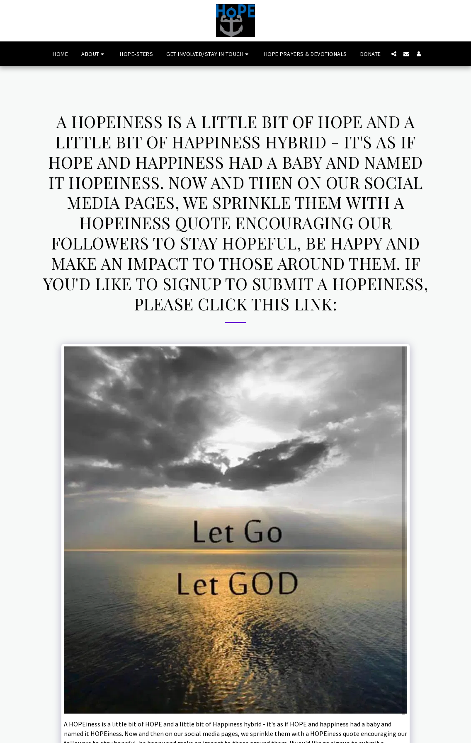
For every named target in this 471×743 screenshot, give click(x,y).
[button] (94, 54)
